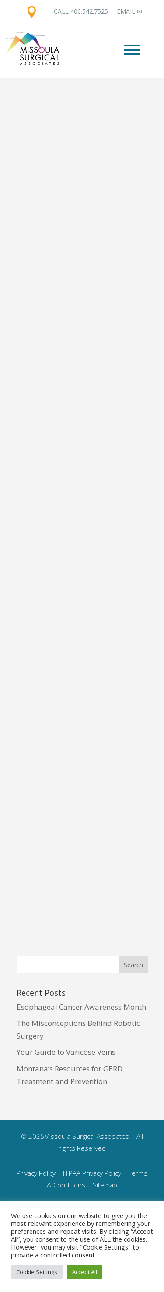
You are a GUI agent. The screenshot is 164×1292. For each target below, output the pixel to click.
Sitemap (105, 1184)
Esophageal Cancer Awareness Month (81, 1007)
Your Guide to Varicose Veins (66, 1052)
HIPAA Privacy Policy (92, 1173)
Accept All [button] (84, 1272)
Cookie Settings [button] (36, 1272)
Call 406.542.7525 (81, 11)
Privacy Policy (36, 1173)
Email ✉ (129, 11)
